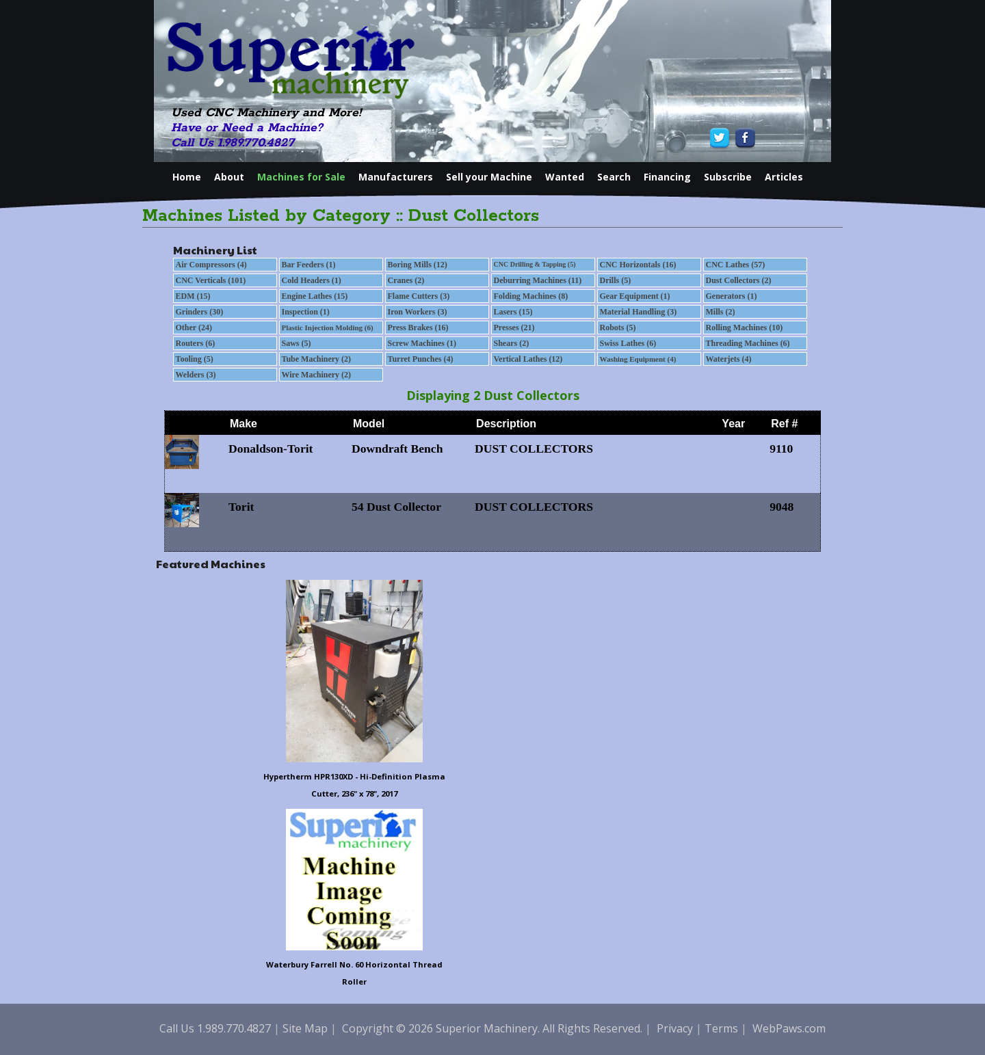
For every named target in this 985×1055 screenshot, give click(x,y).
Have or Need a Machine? (247, 127)
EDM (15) (193, 296)
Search (614, 176)
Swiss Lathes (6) (628, 343)
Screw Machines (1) (422, 343)
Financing (667, 176)
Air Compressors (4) (211, 264)
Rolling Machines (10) (744, 327)
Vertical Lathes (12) (528, 359)
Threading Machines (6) (748, 343)
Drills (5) (615, 280)
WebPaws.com (789, 1028)
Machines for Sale (301, 176)
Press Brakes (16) (418, 327)
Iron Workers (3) (417, 312)
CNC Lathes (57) (735, 264)
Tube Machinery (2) (317, 359)
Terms (721, 1028)
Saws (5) (296, 343)
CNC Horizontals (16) (638, 264)
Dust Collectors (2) (739, 280)
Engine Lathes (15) (315, 296)
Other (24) (194, 327)
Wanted (564, 176)
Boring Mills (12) (417, 264)
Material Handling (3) (638, 312)
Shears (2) (511, 343)
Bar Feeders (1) (309, 264)
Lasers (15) (513, 312)
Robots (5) (618, 327)
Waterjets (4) (729, 359)
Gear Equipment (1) (635, 296)
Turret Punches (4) (421, 359)
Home (186, 176)
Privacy (675, 1028)
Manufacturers (395, 176)
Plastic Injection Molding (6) (327, 327)
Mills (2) (720, 312)
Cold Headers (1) (311, 280)
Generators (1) (731, 296)
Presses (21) (514, 327)
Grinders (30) (200, 312)
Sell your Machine (489, 176)
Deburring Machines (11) (538, 280)
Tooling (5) (194, 359)
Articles (784, 176)
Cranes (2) (406, 280)
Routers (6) (195, 343)
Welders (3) (196, 374)
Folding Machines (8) (531, 296)
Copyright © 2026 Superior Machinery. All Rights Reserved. (492, 1028)
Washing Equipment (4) (638, 359)
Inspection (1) (306, 312)
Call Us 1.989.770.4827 (232, 142)
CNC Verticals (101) (211, 280)
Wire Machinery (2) (317, 374)
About (229, 176)
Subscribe (728, 176)
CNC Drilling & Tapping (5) (535, 264)
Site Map (305, 1028)
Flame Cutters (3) (419, 296)
